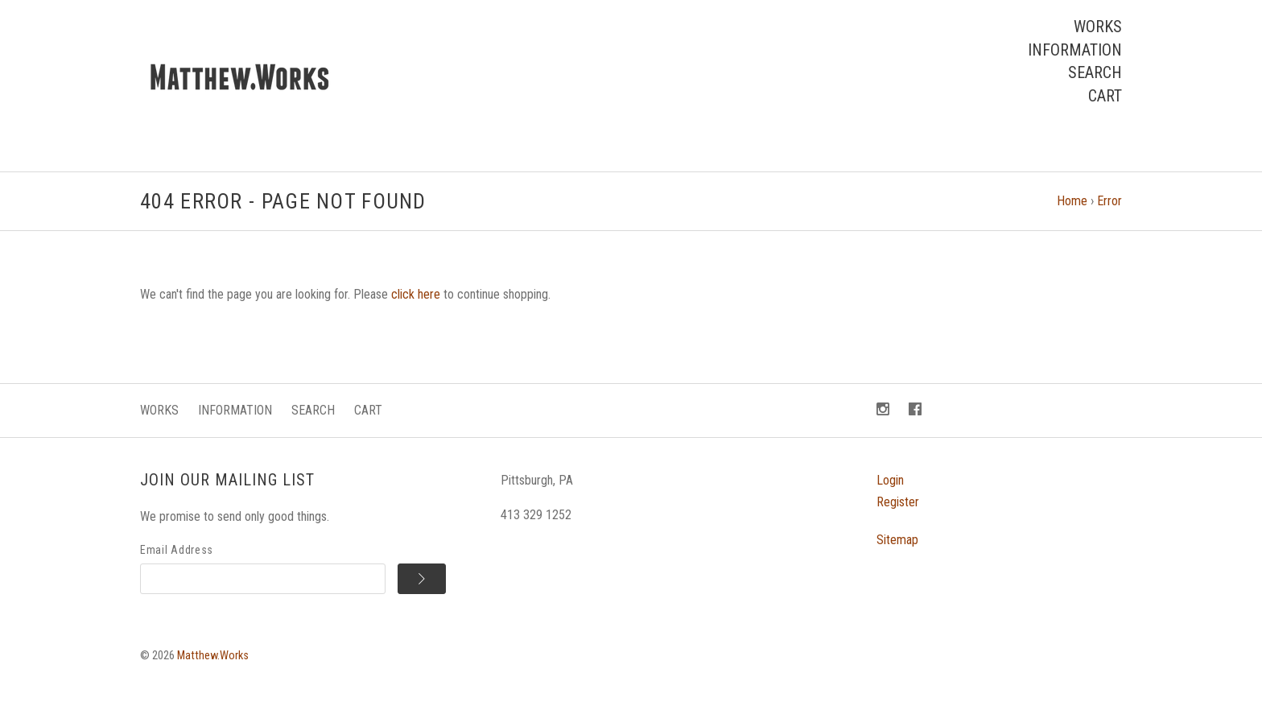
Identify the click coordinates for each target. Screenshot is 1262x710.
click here (415, 294)
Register (897, 502)
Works (1098, 26)
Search (1095, 72)
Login (890, 480)
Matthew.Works (213, 656)
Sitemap (897, 539)
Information (1075, 50)
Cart (1105, 95)
